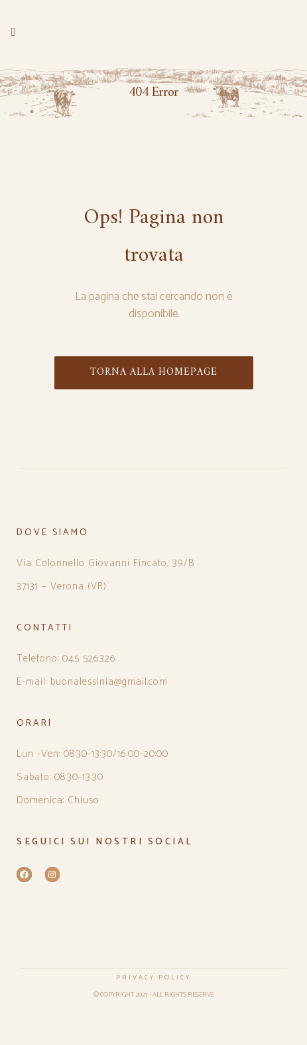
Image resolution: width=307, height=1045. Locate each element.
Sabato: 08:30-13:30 (60, 777)
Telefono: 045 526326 (66, 659)
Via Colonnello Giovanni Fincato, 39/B (106, 564)
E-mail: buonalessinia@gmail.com (92, 682)
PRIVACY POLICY (153, 977)
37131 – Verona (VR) (62, 587)
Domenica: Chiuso (58, 801)
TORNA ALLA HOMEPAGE (153, 372)
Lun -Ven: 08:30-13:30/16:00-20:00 (92, 754)
